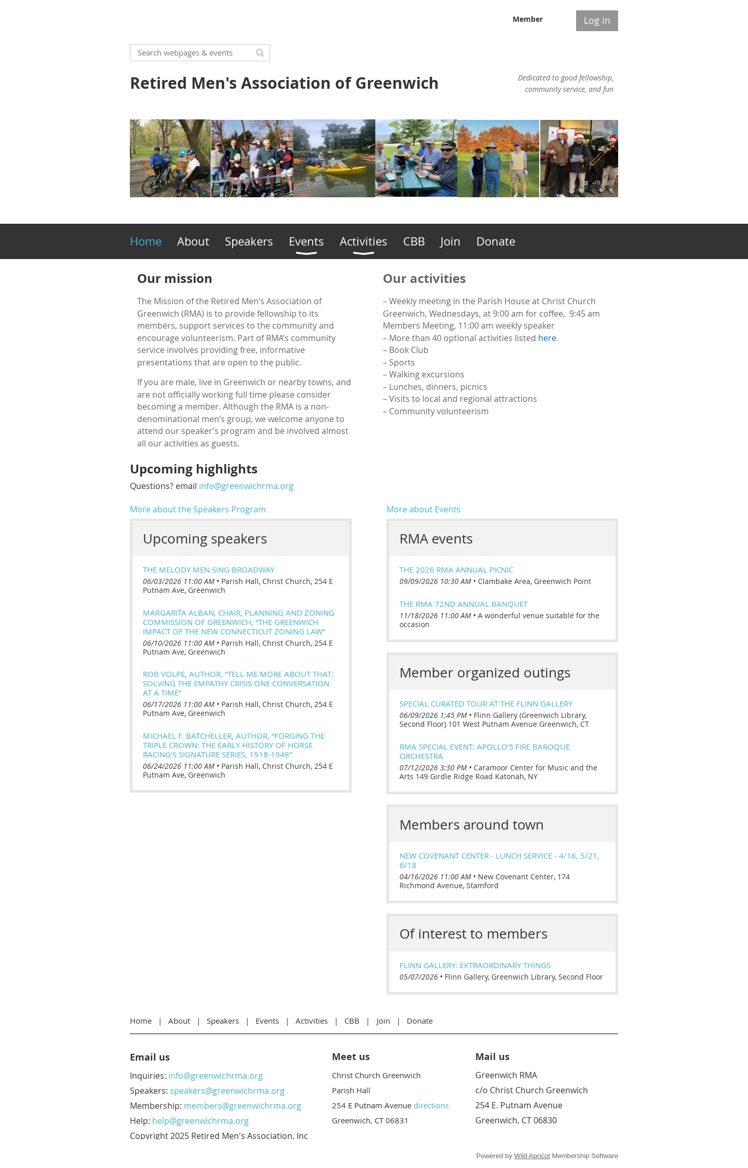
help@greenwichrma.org (200, 1120)
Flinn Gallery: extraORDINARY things (475, 965)
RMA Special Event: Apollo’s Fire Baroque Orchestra (484, 751)
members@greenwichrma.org (242, 1105)
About (179, 1020)
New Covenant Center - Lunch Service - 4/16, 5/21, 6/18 (499, 860)
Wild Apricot (532, 1156)
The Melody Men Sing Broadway (208, 569)
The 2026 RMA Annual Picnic (456, 569)
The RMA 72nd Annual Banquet (463, 604)
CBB (351, 1020)
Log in (597, 20)
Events (267, 1020)
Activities (312, 1020)
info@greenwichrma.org (246, 486)
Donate (420, 1020)
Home (141, 1020)
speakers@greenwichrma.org (227, 1090)
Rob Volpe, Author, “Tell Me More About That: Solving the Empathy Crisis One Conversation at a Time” (238, 683)
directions (431, 1105)
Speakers (223, 1020)
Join (383, 1020)
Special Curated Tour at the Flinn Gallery (485, 703)
